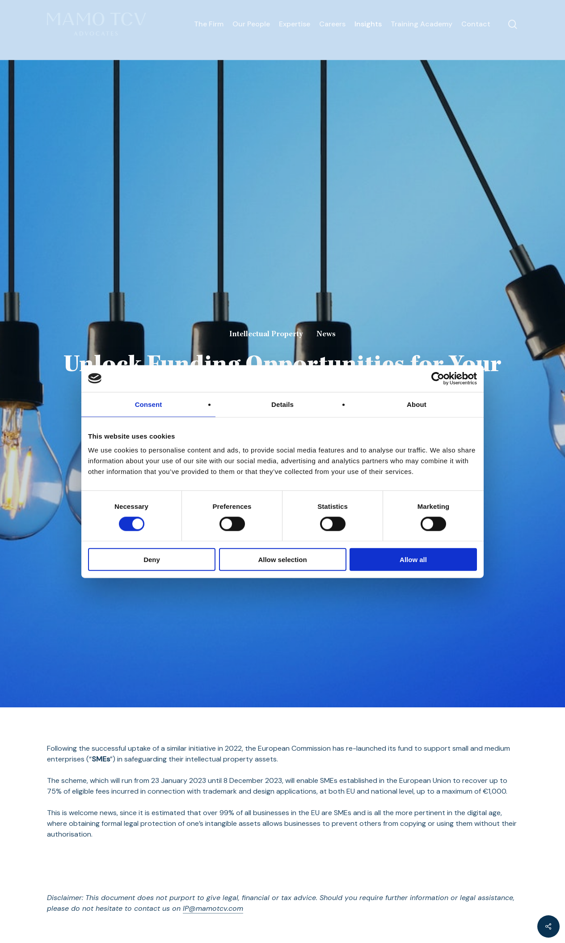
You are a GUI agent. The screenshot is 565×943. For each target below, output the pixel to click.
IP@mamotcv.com (213, 908)
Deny (151, 559)
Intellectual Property (266, 334)
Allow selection (282, 559)
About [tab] (416, 404)
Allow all (413, 559)
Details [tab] (282, 404)
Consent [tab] (148, 404)
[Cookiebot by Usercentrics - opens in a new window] (438, 378)
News (326, 334)
